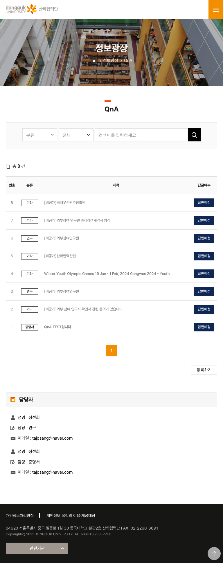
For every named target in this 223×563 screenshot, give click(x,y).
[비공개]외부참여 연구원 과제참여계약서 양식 (77, 220)
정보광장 (110, 60)
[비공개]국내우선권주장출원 (64, 202)
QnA (128, 60)
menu (216, 9)
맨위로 (214, 553)
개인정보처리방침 (20, 515)
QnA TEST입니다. (58, 327)
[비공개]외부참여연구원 (61, 238)
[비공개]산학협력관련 (60, 256)
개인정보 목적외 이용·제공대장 (70, 515)
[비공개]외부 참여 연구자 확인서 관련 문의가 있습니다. (83, 309)
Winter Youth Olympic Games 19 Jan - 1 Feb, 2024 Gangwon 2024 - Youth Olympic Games (107, 273)
